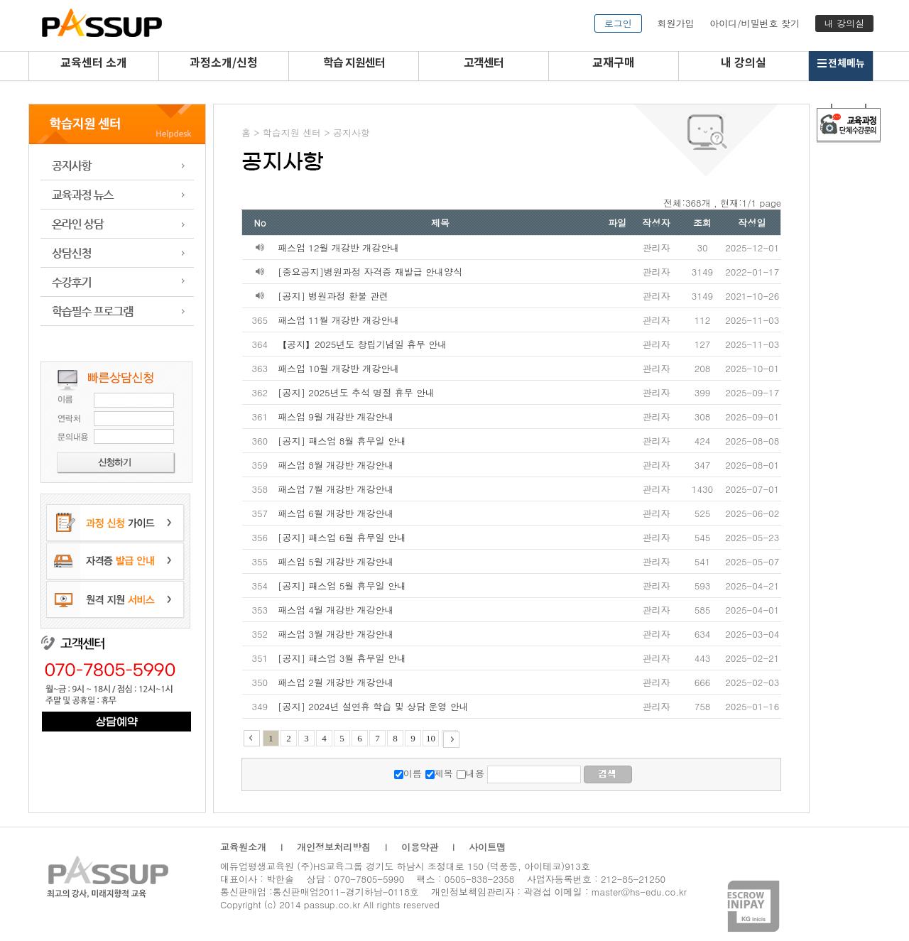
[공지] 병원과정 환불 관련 (333, 296)
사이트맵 (487, 847)
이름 (412, 773)
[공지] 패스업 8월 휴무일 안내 (342, 440)
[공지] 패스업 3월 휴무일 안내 (342, 658)
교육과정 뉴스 (117, 195)
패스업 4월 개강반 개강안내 (336, 609)
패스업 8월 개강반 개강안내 (336, 465)
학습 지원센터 (354, 63)
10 (430, 738)
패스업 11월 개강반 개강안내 (338, 320)
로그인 (618, 23)
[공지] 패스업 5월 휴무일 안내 (342, 585)
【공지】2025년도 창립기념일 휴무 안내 (362, 344)
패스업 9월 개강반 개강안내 (336, 416)
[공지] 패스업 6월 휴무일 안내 (342, 537)
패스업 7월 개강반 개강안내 (336, 489)
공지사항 (117, 165)
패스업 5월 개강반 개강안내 (336, 561)
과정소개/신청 (224, 63)
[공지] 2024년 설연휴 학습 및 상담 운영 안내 (373, 706)
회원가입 (675, 23)
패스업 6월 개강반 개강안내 (336, 513)
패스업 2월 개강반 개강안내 (336, 682)
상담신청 (117, 253)
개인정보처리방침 (334, 847)
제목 (444, 773)
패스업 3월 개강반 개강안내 (336, 634)
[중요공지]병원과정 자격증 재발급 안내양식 (370, 271)
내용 (475, 773)
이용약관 (419, 847)
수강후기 (117, 282)
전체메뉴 (841, 64)
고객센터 (484, 63)
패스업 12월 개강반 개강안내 (338, 247)
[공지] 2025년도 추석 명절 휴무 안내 (356, 392)
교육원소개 (243, 847)
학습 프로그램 (117, 311)
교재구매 (613, 63)
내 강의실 (844, 23)
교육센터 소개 (93, 63)
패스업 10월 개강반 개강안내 (338, 368)
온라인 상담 (117, 224)
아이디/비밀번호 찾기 (754, 23)
